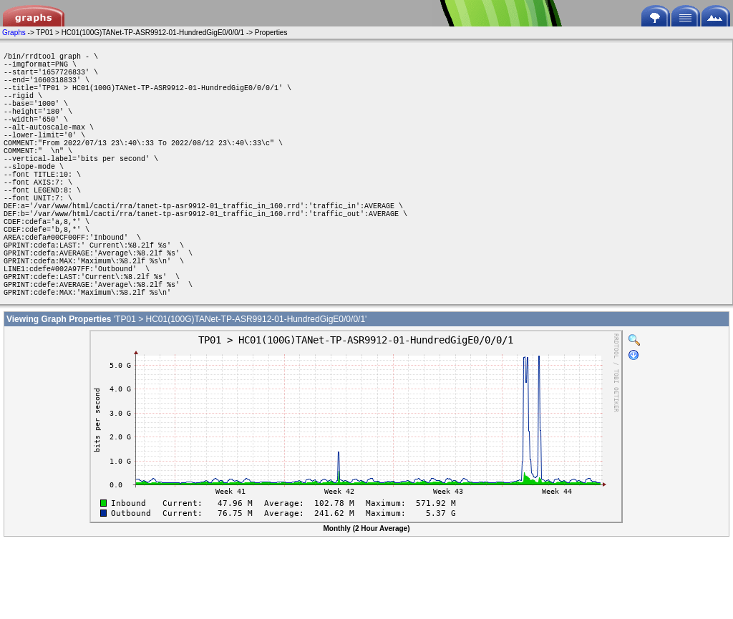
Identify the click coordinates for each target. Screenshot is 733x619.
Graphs (14, 32)
